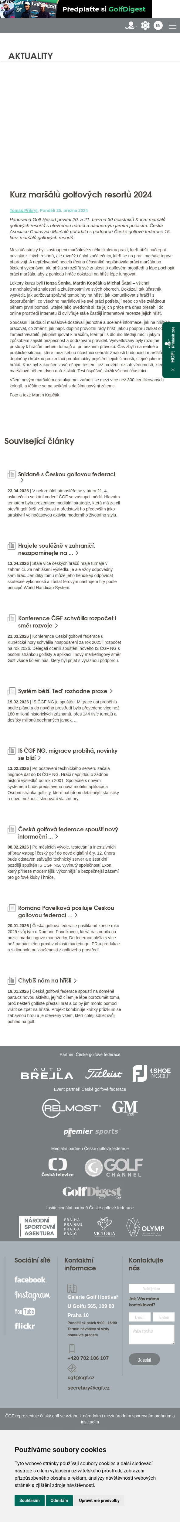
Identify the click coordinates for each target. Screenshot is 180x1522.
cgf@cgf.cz (80, 1377)
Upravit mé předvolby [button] (99, 1500)
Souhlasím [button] (29, 1500)
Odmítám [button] (59, 1500)
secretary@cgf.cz (88, 1388)
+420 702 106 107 (88, 1358)
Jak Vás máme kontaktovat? (144, 1302)
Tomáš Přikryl (24, 210)
